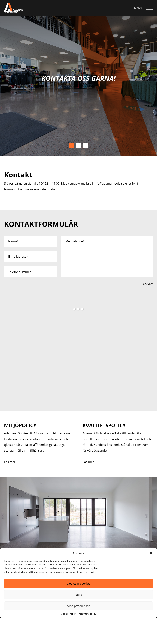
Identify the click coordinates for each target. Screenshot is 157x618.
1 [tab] (71, 145)
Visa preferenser (78, 606)
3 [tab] (85, 145)
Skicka (148, 283)
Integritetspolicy (87, 614)
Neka (78, 594)
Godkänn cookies (78, 583)
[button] (151, 553)
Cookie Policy (68, 614)
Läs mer (9, 462)
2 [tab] (78, 145)
